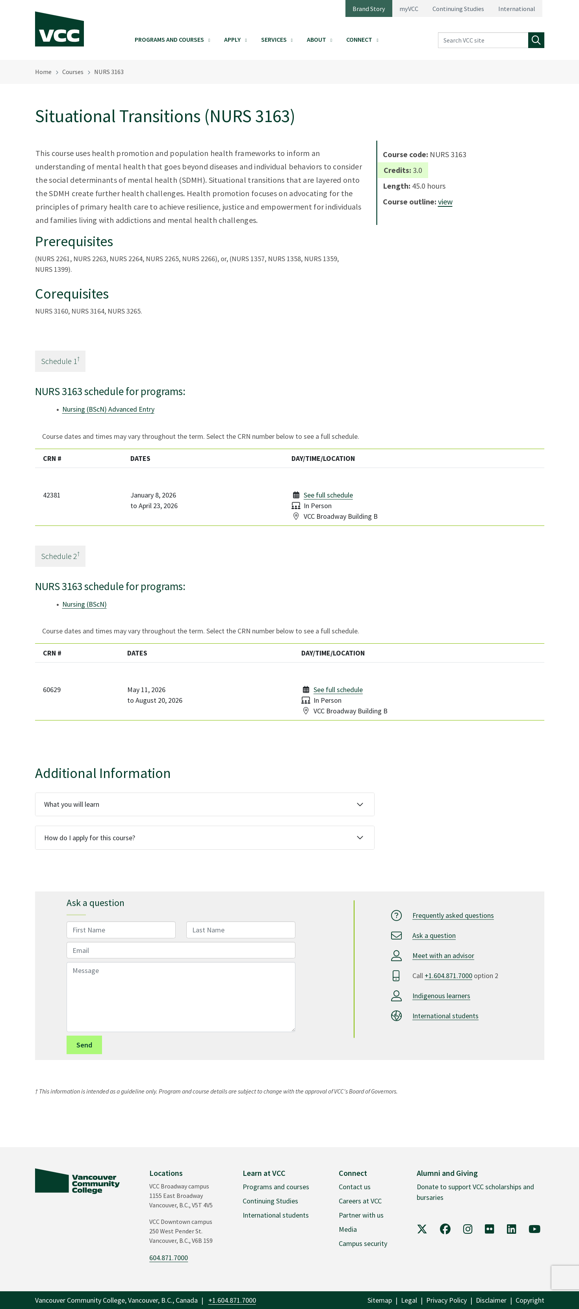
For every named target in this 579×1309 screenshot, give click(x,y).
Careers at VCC (360, 1200)
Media (348, 1229)
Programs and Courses (169, 39)
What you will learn (71, 804)
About (316, 39)
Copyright (530, 1300)
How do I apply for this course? (89, 837)
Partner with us (361, 1215)
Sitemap (379, 1300)
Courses (73, 72)
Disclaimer (491, 1300)
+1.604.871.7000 (448, 975)
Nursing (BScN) (84, 604)
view (445, 201)
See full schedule (328, 494)
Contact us (355, 1186)
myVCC (408, 9)
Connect (359, 39)
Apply (232, 39)
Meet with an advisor (443, 955)
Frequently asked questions (453, 915)
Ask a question (434, 935)
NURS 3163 (109, 72)
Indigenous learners (441, 995)
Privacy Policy (446, 1300)
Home (43, 72)
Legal (409, 1300)
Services (274, 39)
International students (445, 1015)
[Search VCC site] (483, 40)
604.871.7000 (168, 1257)
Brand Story (369, 9)
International (516, 9)
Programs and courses (276, 1186)
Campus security (363, 1243)
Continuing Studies (458, 9)
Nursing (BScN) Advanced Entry (108, 409)
